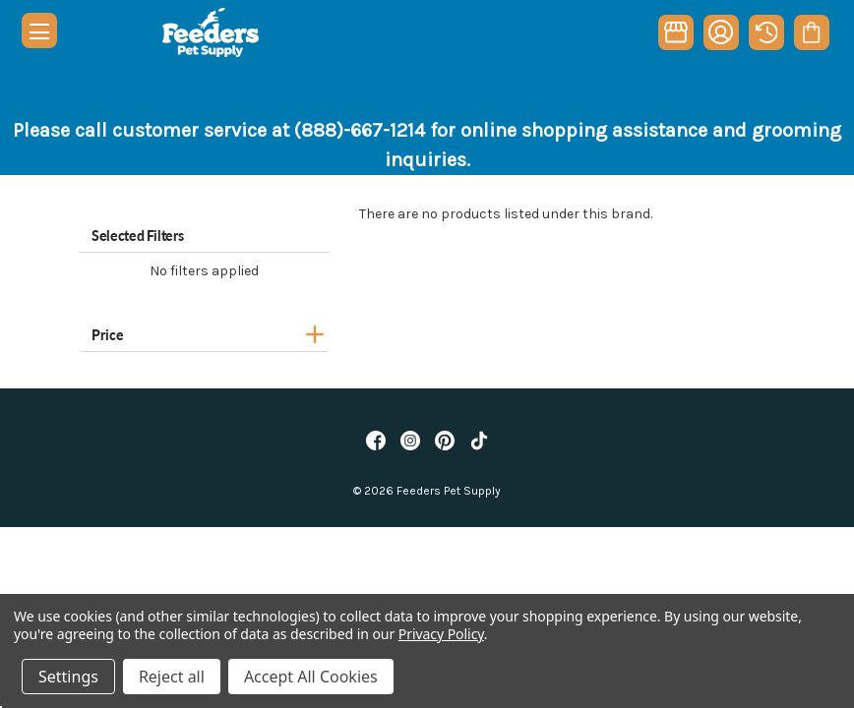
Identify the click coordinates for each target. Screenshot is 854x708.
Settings (68, 676)
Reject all (172, 676)
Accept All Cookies (311, 676)
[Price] (204, 332)
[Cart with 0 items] (811, 32)
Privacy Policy (441, 633)
